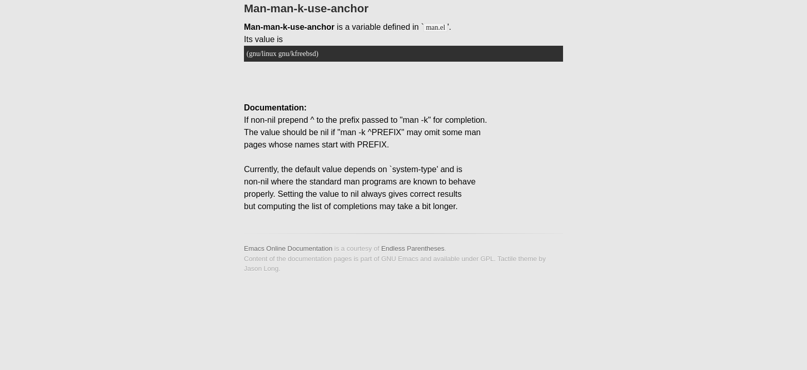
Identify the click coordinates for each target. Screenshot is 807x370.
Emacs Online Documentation (288, 248)
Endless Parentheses (413, 248)
